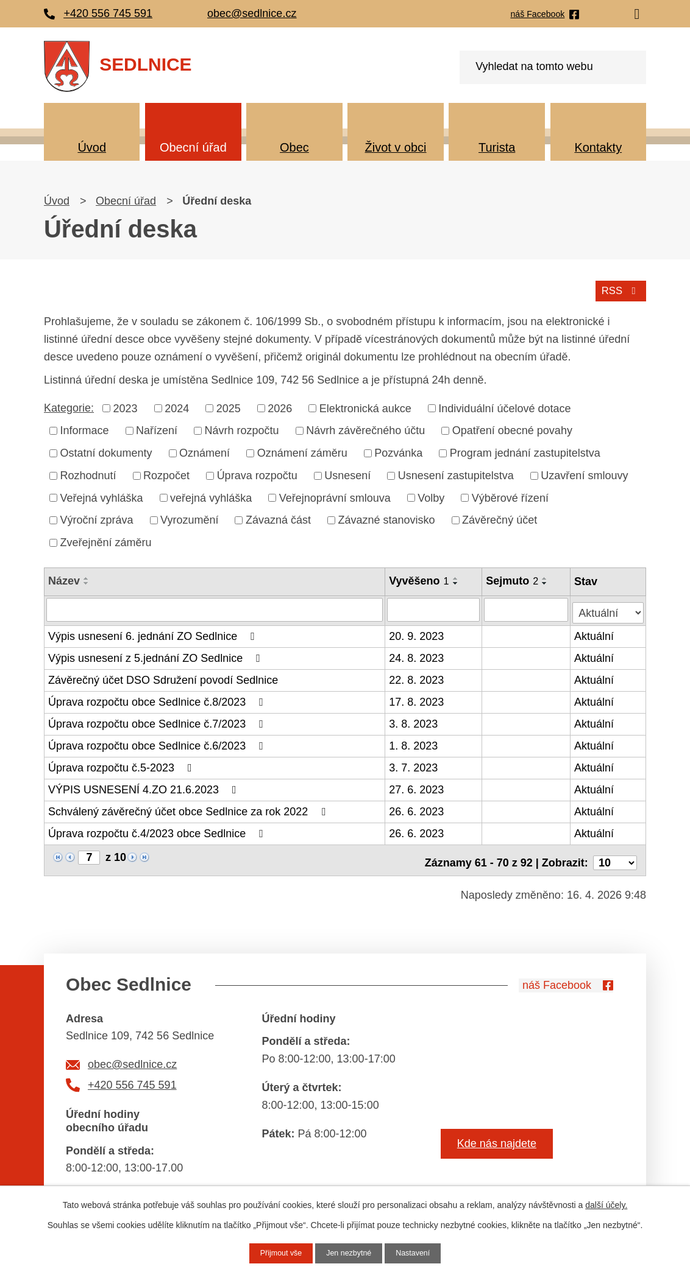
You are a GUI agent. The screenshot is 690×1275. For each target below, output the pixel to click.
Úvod (91, 147)
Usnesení (347, 473)
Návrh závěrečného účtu (365, 429)
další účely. (606, 1204)
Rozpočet (166, 473)
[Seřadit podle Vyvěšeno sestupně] (456, 581)
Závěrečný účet (499, 518)
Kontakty (598, 147)
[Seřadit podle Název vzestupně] (86, 576)
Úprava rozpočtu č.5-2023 (122, 763)
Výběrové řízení (510, 496)
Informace (84, 429)
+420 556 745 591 (132, 1075)
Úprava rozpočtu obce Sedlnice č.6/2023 (158, 741)
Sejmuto (513, 579)
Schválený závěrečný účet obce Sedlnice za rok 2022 (189, 807)
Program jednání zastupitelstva (525, 451)
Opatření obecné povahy (512, 429)
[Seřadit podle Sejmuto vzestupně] (546, 576)
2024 (177, 406)
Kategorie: (69, 405)
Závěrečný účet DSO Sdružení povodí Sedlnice (163, 675)
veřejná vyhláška (211, 496)
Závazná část (278, 518)
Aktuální (595, 631)
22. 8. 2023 (416, 675)
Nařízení (156, 429)
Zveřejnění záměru (106, 541)
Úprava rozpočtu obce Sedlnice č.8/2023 (158, 697)
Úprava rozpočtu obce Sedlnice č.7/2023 (158, 719)
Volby (431, 496)
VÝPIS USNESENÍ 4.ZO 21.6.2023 (144, 785)
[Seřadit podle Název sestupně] (86, 581)
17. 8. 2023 (416, 697)
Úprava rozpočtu (257, 473)
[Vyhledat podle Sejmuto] (527, 607)
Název (64, 579)
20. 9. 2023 (416, 631)
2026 (280, 406)
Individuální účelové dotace (504, 406)
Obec (294, 147)
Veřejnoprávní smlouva (335, 496)
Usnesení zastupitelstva (456, 473)
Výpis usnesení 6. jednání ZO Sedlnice (154, 631)
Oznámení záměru (302, 451)
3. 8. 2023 (413, 719)
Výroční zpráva (96, 518)
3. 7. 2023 (413, 763)
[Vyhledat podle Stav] (609, 605)
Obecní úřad (193, 147)
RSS (619, 288)
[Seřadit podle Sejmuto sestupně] (546, 581)
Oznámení (204, 451)
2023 (125, 406)
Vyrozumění (189, 518)
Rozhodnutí (88, 473)
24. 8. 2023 (416, 653)
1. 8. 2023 (413, 741)
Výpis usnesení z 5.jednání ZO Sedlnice (156, 653)
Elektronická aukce (365, 406)
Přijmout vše (275, 1252)
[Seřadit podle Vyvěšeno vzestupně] (456, 576)
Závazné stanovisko (386, 518)
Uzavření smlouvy (584, 473)
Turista (496, 147)
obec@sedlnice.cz (132, 1055)
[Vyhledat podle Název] (214, 607)
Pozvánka (398, 451)
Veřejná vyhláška (101, 496)
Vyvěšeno (419, 579)
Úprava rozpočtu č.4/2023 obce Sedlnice (158, 829)
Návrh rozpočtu (242, 429)
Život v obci (396, 147)
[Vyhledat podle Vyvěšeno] (434, 607)
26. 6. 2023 (416, 807)
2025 (228, 406)
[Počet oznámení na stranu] (615, 853)
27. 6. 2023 (416, 785)
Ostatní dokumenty (106, 451)
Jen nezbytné (349, 1252)
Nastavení (418, 1252)
